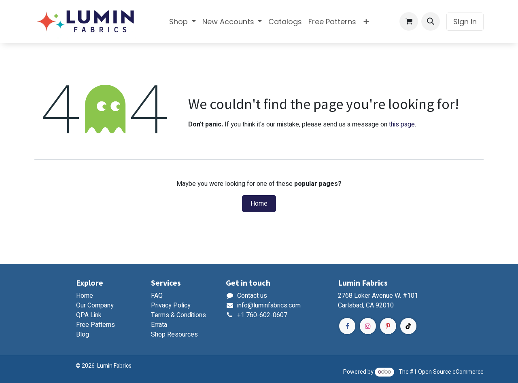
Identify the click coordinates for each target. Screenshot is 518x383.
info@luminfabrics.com (269, 305)
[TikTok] (408, 326)
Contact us (252, 296)
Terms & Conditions (178, 315)
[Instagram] (368, 326)
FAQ (157, 296)
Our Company (95, 305)
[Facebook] (347, 326)
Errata (159, 325)
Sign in (465, 22)
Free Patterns (95, 325)
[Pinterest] (388, 326)
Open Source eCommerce (451, 372)
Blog (82, 334)
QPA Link (89, 315)
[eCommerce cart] (408, 21)
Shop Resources (174, 334)
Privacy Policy (171, 305)
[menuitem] (182, 21)
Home (259, 203)
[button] (430, 21)
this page (402, 124)
